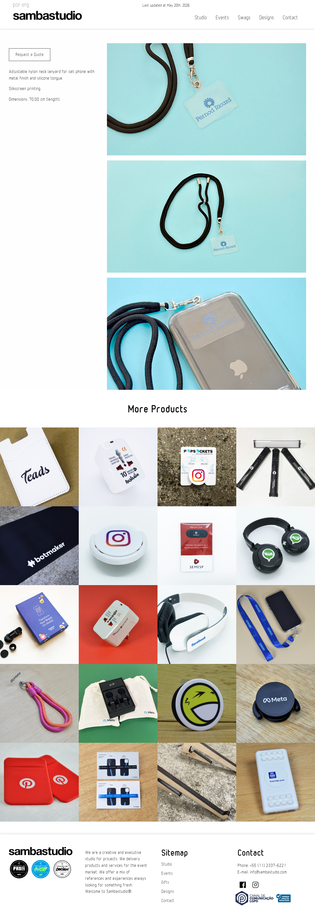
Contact (290, 17)
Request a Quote (29, 54)
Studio (201, 17)
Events (222, 17)
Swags (244, 17)
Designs (266, 17)
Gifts (165, 882)
